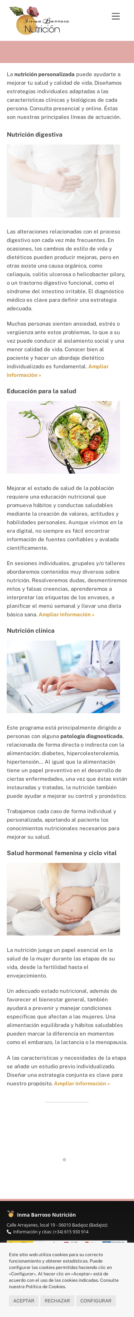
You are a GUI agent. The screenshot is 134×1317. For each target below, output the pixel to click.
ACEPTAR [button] (23, 1300)
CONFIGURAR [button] (95, 1300)
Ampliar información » (82, 1083)
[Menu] (116, 16)
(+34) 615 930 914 (71, 1232)
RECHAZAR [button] (57, 1300)
